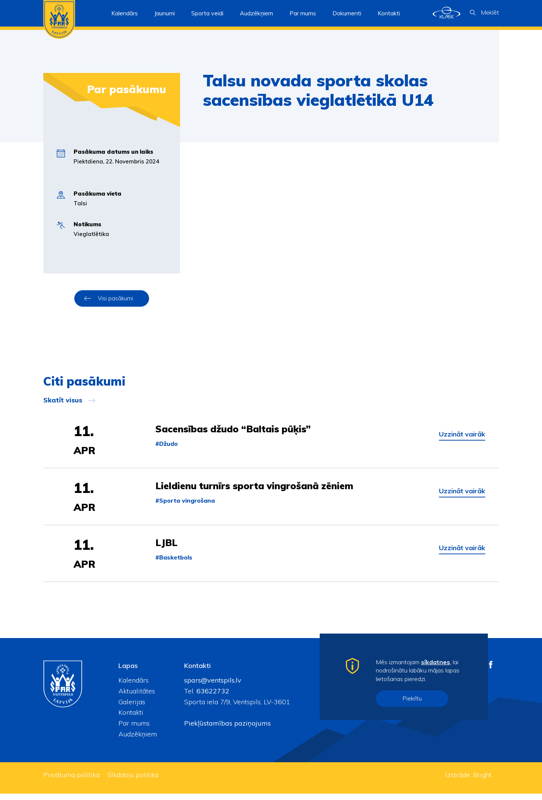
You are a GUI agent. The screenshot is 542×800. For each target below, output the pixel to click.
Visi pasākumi (115, 298)
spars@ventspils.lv (212, 686)
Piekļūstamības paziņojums (227, 729)
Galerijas (131, 708)
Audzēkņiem (137, 740)
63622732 (212, 697)
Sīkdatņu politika (132, 781)
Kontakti (389, 13)
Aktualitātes (136, 697)
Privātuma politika (71, 781)
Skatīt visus (62, 400)
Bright (482, 781)
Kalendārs (124, 13)
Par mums (134, 729)
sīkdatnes (435, 662)
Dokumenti (346, 13)
